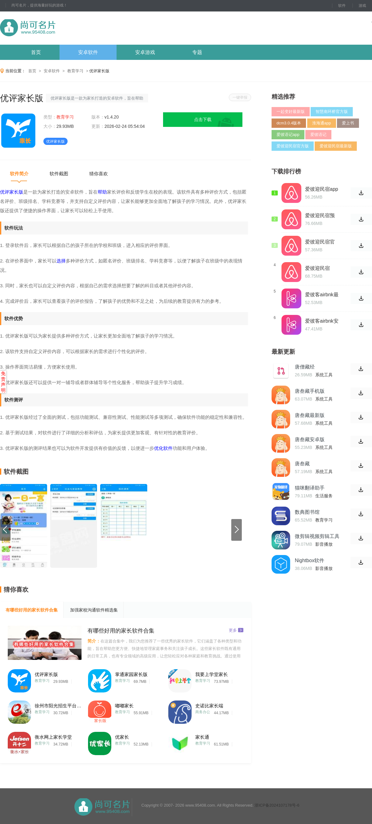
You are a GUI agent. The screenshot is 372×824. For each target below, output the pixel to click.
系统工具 (324, 374)
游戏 (362, 5)
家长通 (202, 737)
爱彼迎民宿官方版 (293, 146)
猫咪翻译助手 (310, 487)
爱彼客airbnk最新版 (322, 295)
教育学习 (75, 71)
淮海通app (321, 123)
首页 (36, 52)
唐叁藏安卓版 (310, 439)
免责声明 (3, 382)
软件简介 (19, 173)
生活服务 (324, 495)
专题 (197, 52)
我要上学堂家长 (211, 674)
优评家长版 (46, 674)
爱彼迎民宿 (317, 268)
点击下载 (202, 119)
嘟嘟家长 (124, 705)
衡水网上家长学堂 (53, 737)
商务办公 (202, 712)
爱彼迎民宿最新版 (336, 146)
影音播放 (324, 544)
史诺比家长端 (209, 705)
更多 (236, 630)
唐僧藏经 (305, 366)
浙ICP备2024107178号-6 (277, 805)
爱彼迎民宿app (321, 189)
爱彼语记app (288, 134)
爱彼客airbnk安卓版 (322, 321)
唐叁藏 (302, 463)
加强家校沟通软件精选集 (94, 609)
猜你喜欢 (98, 173)
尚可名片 (61, 28)
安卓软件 (88, 52)
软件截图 (59, 173)
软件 (342, 5)
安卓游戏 (145, 52)
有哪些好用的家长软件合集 (32, 609)
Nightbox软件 (309, 560)
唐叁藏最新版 (310, 415)
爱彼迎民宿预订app (320, 215)
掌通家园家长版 (131, 674)
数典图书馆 (307, 512)
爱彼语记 (318, 134)
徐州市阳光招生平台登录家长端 (58, 705)
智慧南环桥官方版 (332, 111)
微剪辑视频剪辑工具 (317, 536)
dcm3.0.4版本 (289, 123)
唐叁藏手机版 (310, 391)
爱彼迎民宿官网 (320, 242)
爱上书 (348, 123)
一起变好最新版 (291, 111)
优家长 (122, 737)
